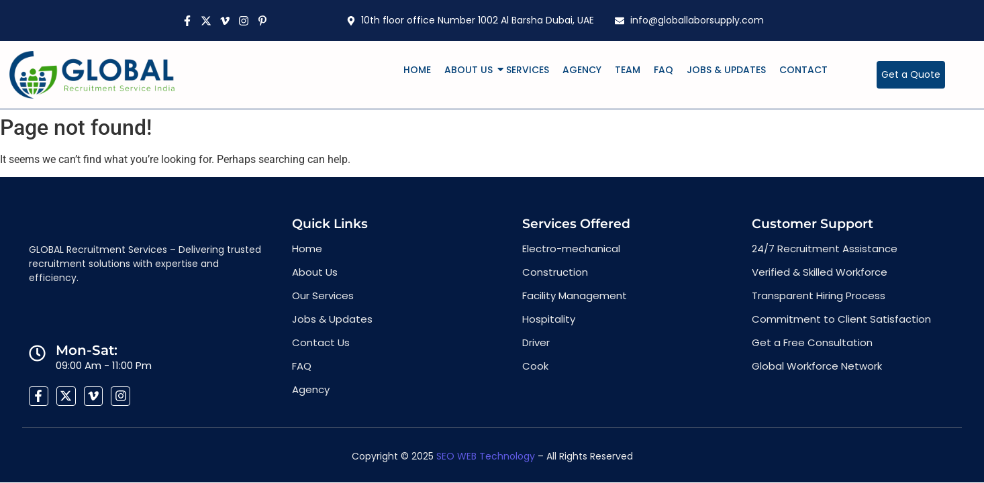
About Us (471, 69)
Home (417, 69)
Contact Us (321, 342)
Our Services (323, 295)
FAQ (663, 69)
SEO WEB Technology (485, 456)
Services (527, 69)
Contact (803, 69)
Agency (581, 69)
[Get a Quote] (911, 75)
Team (627, 69)
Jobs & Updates (726, 69)
